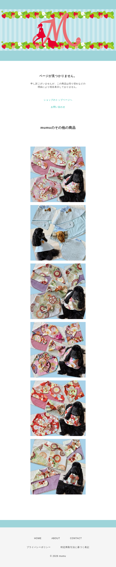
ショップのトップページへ (58, 100)
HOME (37, 538)
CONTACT (76, 538)
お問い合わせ (58, 107)
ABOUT (56, 538)
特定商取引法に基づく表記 (75, 547)
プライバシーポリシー (39, 547)
